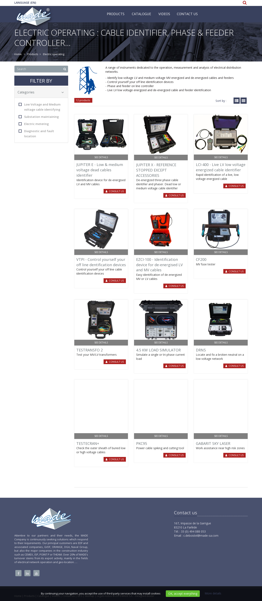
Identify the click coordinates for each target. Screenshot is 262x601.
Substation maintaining (39, 117)
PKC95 (141, 443)
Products (115, 14)
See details (101, 157)
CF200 (201, 259)
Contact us (187, 14)
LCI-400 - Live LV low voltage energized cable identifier (220, 167)
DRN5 (201, 350)
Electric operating (53, 54)
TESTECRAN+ (87, 443)
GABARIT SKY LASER (213, 443)
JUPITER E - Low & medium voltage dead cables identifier (99, 169)
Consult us (116, 191)
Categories (41, 92)
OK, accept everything (182, 593)
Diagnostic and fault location (36, 133)
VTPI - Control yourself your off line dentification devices (101, 262)
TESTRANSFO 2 (89, 350)
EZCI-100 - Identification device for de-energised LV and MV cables (159, 264)
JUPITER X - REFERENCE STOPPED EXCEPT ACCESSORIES (156, 170)
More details (213, 593)
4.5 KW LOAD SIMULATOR (158, 350)
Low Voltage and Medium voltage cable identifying (40, 106)
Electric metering (34, 124)
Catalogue (141, 14)
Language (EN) (25, 3)
